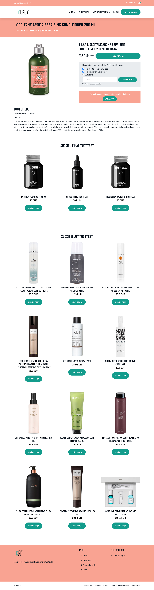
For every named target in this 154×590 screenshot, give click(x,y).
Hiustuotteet (130, 12)
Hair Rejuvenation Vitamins (33, 196)
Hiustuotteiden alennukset (96, 69)
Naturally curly (101, 12)
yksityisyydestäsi (95, 84)
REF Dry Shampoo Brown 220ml (77, 361)
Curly (72, 12)
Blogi (116, 12)
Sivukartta (135, 585)
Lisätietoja (118, 56)
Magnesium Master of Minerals (120, 196)
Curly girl (84, 12)
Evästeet (106, 585)
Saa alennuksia (127, 80)
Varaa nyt (109, 99)
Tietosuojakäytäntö (120, 585)
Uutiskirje (89, 75)
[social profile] (30, 3)
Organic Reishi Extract (77, 196)
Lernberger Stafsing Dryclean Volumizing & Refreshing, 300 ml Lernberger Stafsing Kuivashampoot (33, 364)
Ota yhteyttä (95, 585)
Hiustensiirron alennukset (96, 72)
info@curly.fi (130, 3)
